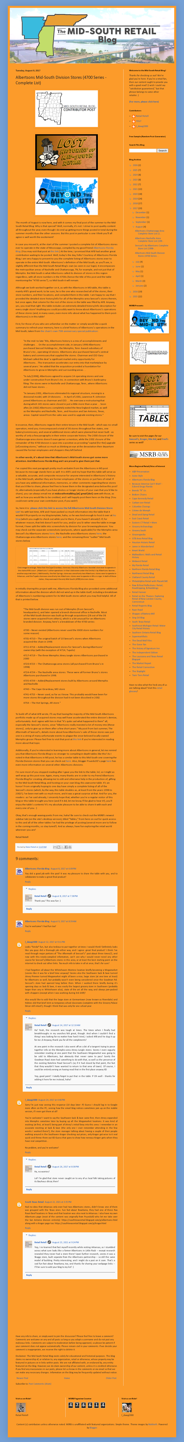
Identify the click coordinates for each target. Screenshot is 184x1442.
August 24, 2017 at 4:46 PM (51, 1100)
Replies (32, 889)
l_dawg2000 (31, 942)
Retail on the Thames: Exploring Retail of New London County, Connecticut (148, 599)
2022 (135, 184)
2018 (135, 203)
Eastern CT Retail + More (144, 523)
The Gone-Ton (139, 645)
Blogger (93, 1428)
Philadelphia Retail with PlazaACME (150, 581)
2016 (135, 292)
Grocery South (139, 530)
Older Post (111, 1378)
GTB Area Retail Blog (142, 538)
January (140, 286)
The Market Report (141, 663)
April (138, 276)
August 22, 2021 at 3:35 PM (58, 1202)
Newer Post (22, 1378)
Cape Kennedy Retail (142, 499)
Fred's (165, 439)
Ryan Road (137, 610)
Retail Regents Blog (142, 606)
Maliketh (152, 1424)
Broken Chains (139, 495)
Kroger (143, 439)
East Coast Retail (140, 519)
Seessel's (134, 439)
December (141, 212)
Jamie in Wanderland (143, 547)
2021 (135, 189)
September (141, 222)
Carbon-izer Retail (141, 503)
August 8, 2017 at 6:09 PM (63, 869)
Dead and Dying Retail (143, 515)
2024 (135, 175)
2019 (135, 199)
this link (55, 251)
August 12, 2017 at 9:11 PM (51, 942)
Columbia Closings (141, 507)
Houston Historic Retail (143, 542)
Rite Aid (152, 439)
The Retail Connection (143, 667)
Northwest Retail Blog (143, 573)
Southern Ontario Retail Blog (146, 633)
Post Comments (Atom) (40, 1384)
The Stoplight (138, 671)
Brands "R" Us (139, 490)
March (139, 281)
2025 (135, 170)
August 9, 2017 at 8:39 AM (63, 921)
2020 (135, 194)
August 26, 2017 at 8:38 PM (65, 1167)
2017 (135, 208)
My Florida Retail (140, 565)
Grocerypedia (138, 535)
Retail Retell (40, 896)
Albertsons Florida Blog (37, 869)
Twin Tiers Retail (140, 675)
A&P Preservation (140, 472)
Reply (28, 882)
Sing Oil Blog (138, 618)
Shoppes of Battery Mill (143, 614)
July (138, 262)
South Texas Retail (34, 1202)
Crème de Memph (141, 510)
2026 (135, 165)
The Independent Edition (145, 653)
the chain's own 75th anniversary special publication (69, 331)
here (52, 533)
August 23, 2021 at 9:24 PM (65, 1242)
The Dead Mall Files (142, 641)
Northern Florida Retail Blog (146, 569)
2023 (135, 180)
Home (67, 1378)
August (139, 227)
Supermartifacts (139, 636)
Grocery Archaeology (142, 527)
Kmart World (138, 550)
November (141, 217)
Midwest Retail (139, 561)
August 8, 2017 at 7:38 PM (65, 896)
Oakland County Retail (143, 577)
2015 (135, 296)
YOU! (138, 121)
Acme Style (137, 476)
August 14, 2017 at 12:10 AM (66, 1025)
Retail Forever (139, 592)
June (138, 267)
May (138, 271)
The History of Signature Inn (146, 648)
